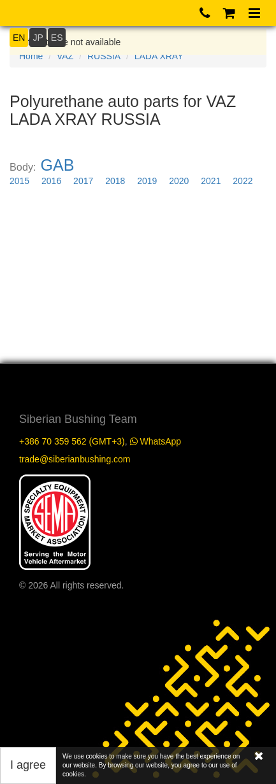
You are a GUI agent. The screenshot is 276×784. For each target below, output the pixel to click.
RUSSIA (103, 56)
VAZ (65, 56)
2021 (211, 181)
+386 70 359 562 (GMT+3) (72, 441)
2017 (83, 181)
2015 (19, 181)
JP (38, 37)
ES (57, 37)
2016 (51, 181)
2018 (115, 181)
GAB (58, 165)
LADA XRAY (159, 56)
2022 (242, 181)
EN (19, 37)
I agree (28, 765)
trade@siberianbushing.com (75, 459)
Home (31, 56)
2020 (179, 181)
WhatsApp (155, 441)
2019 (147, 181)
